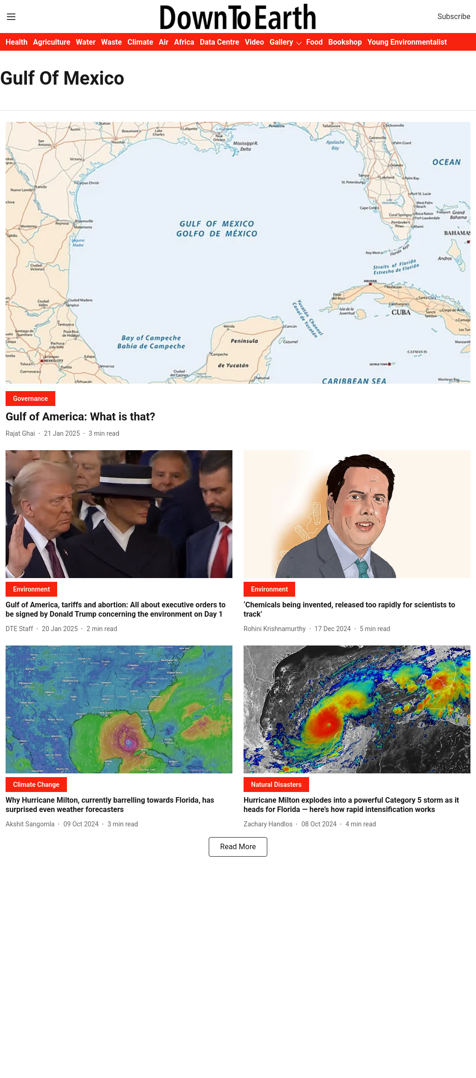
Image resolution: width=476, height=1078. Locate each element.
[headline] (238, 417)
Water (85, 42)
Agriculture (51, 42)
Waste (111, 42)
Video (254, 42)
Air (164, 42)
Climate (140, 42)
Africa (184, 42)
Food (314, 42)
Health (16, 42)
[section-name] (30, 398)
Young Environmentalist (407, 42)
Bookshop (345, 42)
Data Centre (219, 42)
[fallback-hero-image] (238, 253)
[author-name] (22, 434)
